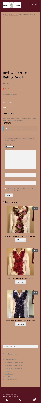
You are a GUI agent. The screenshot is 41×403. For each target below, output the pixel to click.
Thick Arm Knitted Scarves (14, 368)
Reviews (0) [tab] (6, 107)
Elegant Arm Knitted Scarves (15, 362)
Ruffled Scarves (13, 15)
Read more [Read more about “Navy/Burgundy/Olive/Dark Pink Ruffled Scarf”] (20, 324)
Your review (9, 149)
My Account (7, 400)
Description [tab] (7, 102)
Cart (31, 398)
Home (6, 15)
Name (7, 172)
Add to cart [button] (20, 240)
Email (7, 180)
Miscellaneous (9, 374)
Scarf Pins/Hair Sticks (11, 379)
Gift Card (7, 371)
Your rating (8, 144)
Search (20, 400)
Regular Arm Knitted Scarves (15, 365)
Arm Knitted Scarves (10, 359)
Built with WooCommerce (10, 396)
